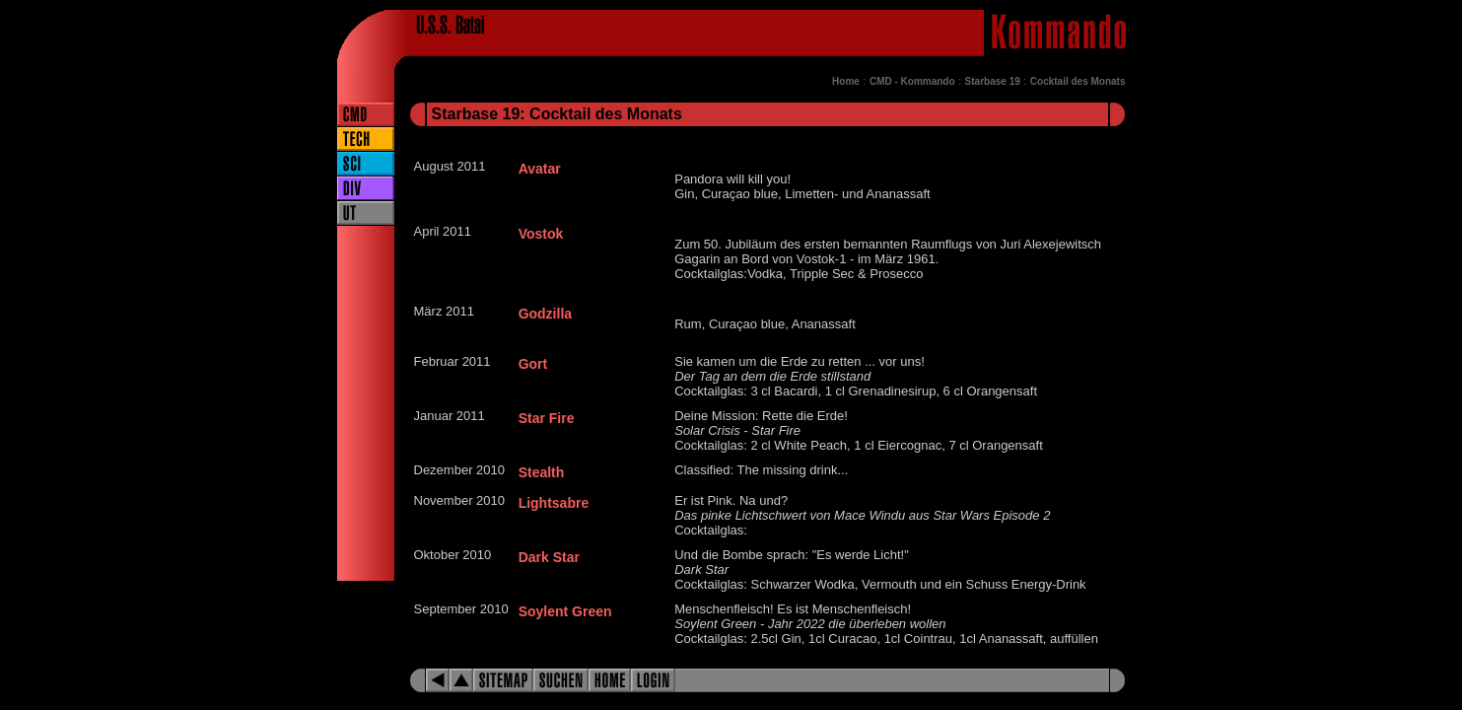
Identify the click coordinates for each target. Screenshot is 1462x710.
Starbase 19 (992, 81)
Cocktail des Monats (1078, 81)
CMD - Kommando (912, 81)
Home (846, 81)
